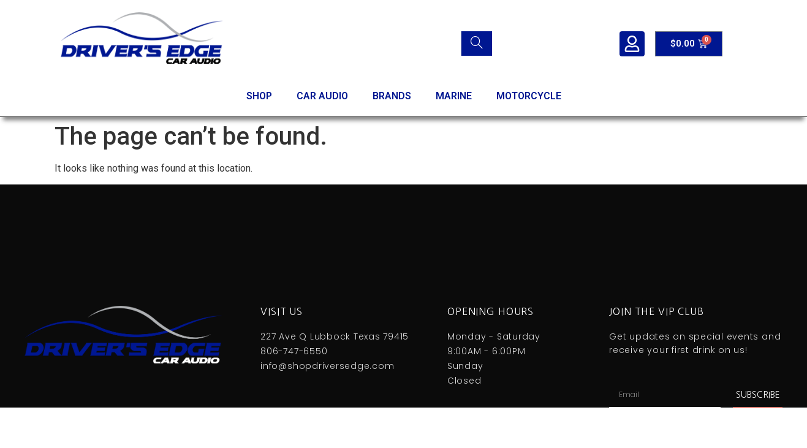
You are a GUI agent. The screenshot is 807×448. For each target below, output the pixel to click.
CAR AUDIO (322, 96)
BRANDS (392, 96)
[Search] (476, 43)
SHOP (259, 96)
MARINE (454, 96)
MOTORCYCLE (528, 96)
